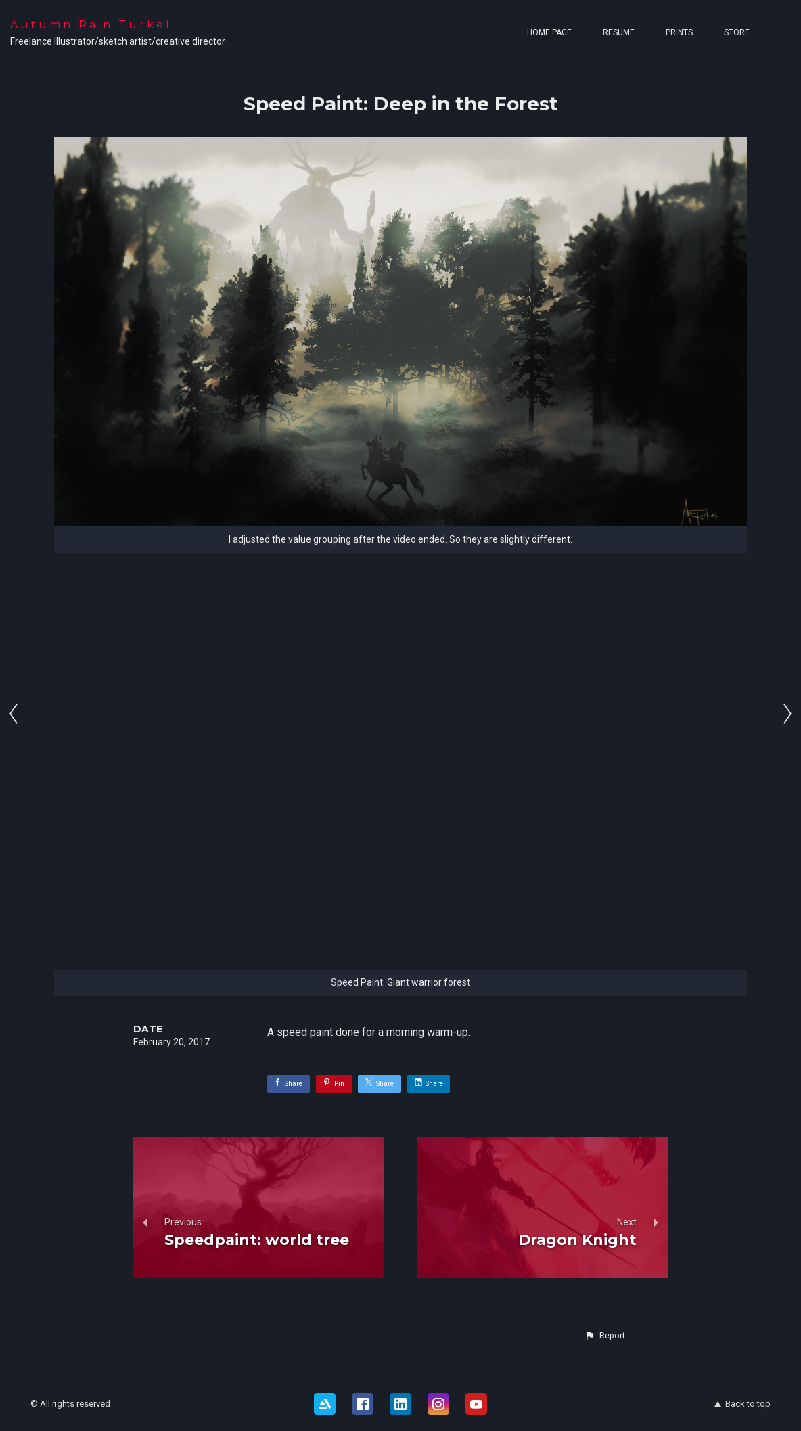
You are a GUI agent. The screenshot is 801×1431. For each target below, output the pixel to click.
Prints (679, 32)
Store (737, 32)
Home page (549, 32)
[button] (605, 1335)
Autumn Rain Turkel (91, 24)
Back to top (742, 1404)
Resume (619, 32)
